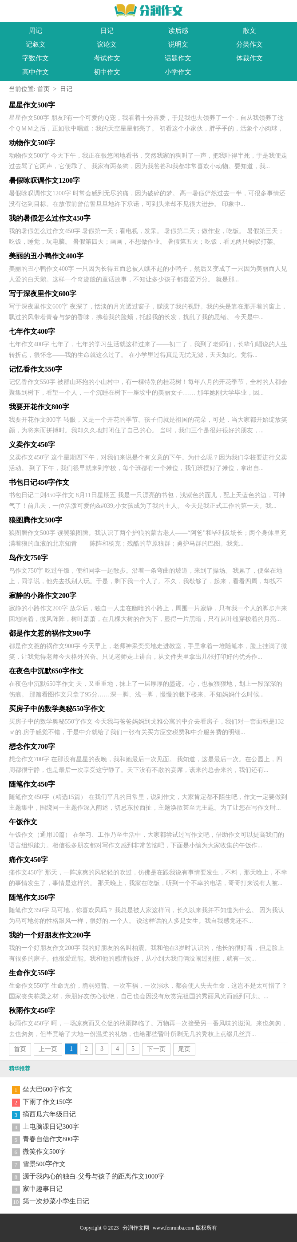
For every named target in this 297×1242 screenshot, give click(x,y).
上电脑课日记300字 (51, 1126)
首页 (43, 89)
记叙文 (36, 44)
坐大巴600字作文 (48, 1089)
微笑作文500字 (44, 1151)
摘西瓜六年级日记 (49, 1114)
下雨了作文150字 (48, 1101)
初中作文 (107, 71)
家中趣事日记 (43, 1188)
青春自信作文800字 (51, 1139)
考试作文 (107, 58)
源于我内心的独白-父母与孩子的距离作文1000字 (94, 1176)
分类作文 (249, 44)
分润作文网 (136, 1228)
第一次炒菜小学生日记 (56, 1201)
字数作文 (35, 58)
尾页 (184, 1049)
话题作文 (178, 58)
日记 (107, 30)
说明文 (178, 44)
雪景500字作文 (44, 1163)
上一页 (48, 1049)
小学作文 (178, 71)
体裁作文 (249, 58)
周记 (35, 30)
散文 (249, 30)
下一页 (156, 1049)
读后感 (178, 30)
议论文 (107, 44)
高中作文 (35, 71)
